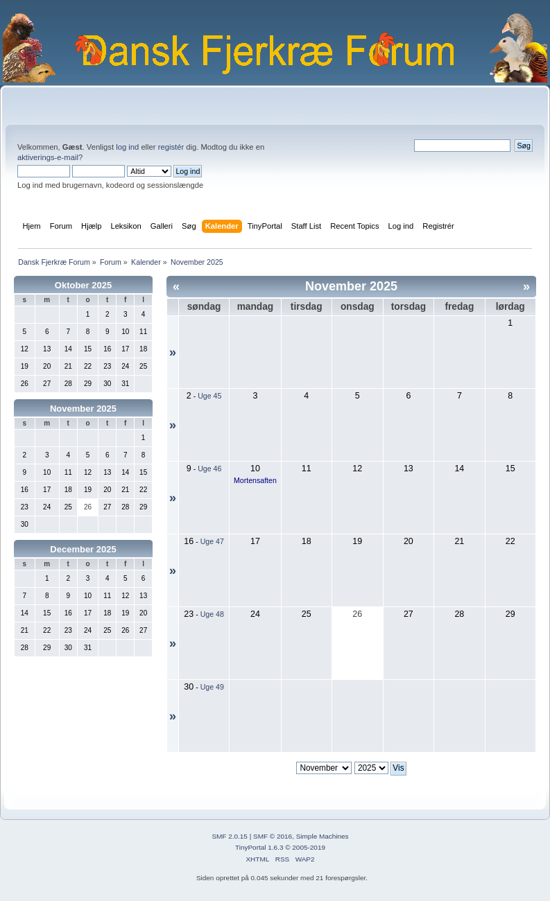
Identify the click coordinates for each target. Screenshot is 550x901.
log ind (127, 147)
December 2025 (83, 549)
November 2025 (83, 408)
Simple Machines (322, 836)
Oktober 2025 (83, 285)
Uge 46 (209, 468)
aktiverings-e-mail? (50, 157)
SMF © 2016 (272, 836)
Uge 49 (212, 687)
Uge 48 (212, 614)
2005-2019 (308, 847)
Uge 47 (212, 541)
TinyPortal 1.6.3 (259, 847)
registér (171, 147)
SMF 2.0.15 (230, 836)
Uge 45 (209, 396)
